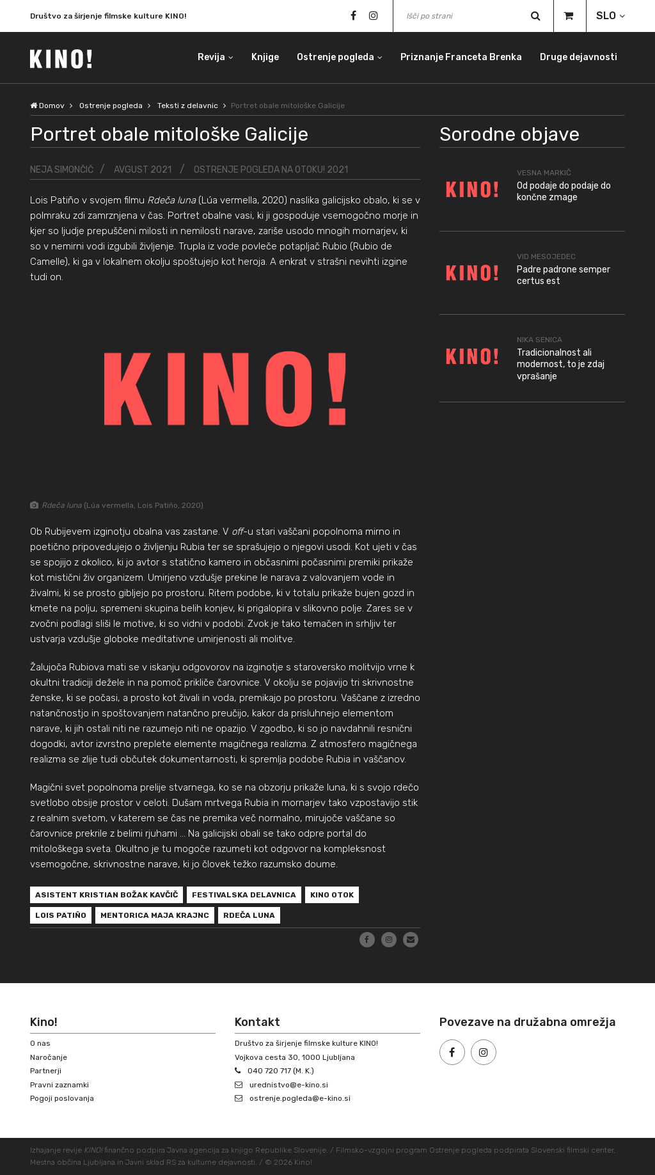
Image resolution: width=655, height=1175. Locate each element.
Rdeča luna (249, 915)
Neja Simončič (61, 169)
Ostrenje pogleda (335, 57)
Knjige (265, 57)
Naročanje (48, 1057)
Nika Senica (539, 339)
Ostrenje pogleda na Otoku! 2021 (271, 169)
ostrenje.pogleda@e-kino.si (300, 1098)
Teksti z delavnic (187, 105)
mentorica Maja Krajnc (154, 915)
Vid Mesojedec (546, 256)
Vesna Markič (544, 172)
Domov (47, 105)
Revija (211, 57)
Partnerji (45, 1070)
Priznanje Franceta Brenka (461, 57)
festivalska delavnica (244, 894)
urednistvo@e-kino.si (288, 1084)
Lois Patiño (60, 915)
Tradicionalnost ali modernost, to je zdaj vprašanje (560, 364)
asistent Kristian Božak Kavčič (106, 894)
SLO (606, 16)
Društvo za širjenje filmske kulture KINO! (108, 16)
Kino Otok (332, 894)
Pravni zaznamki (59, 1084)
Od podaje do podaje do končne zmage (564, 191)
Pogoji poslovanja (62, 1098)
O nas (40, 1043)
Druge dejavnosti (578, 57)
